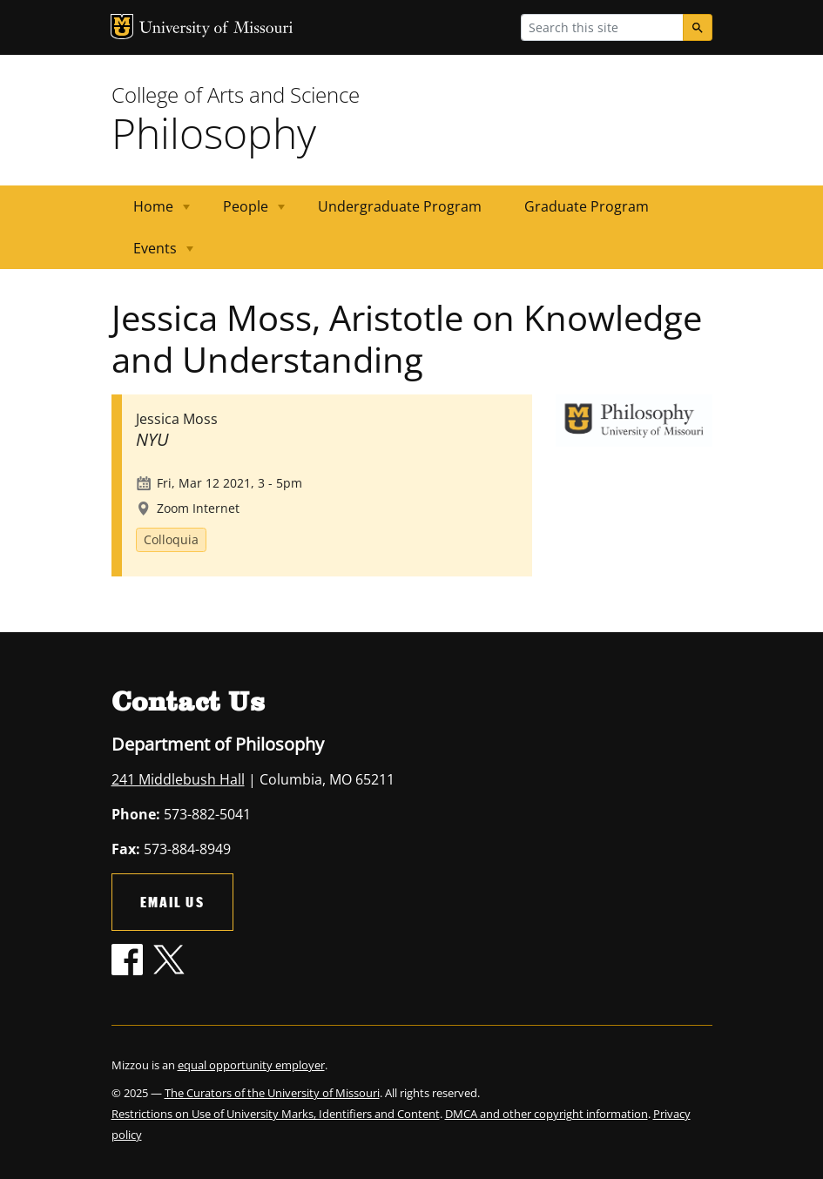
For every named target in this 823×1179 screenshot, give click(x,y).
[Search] (697, 27)
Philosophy (213, 132)
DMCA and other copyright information (546, 1114)
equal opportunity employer (251, 1065)
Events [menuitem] (152, 254)
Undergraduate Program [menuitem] (400, 206)
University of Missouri (216, 29)
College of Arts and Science (235, 94)
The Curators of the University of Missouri (272, 1093)
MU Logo (122, 26)
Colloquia (171, 539)
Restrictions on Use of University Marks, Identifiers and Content (275, 1114)
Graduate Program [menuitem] (586, 206)
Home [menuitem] (151, 212)
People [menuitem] (243, 212)
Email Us (172, 901)
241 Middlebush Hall (178, 779)
